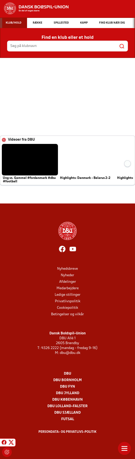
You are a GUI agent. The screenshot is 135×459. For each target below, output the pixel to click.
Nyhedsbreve (67, 269)
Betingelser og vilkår (67, 314)
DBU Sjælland (67, 412)
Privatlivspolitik (67, 301)
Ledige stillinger (68, 295)
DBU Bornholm (67, 380)
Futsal (67, 419)
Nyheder (67, 275)
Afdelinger (67, 282)
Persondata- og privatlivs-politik (67, 432)
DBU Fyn (67, 386)
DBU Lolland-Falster (67, 406)
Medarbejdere (68, 288)
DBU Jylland (67, 393)
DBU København (67, 399)
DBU (67, 373)
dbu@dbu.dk (70, 353)
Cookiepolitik (67, 308)
